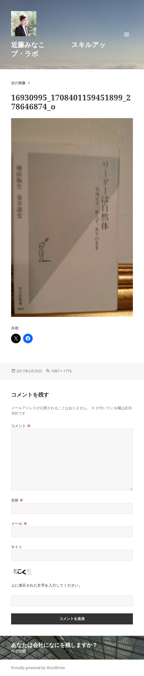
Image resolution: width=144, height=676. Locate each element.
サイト (16, 546)
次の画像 (18, 82)
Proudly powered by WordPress (38, 667)
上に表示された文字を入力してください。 (46, 585)
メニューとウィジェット (126, 40)
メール (19, 523)
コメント (21, 425)
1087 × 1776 (61, 371)
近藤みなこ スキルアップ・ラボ (58, 49)
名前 (17, 500)
